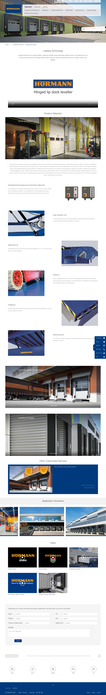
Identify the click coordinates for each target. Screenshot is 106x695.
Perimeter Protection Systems (31, 13)
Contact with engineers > (89, 487)
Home (6, 44)
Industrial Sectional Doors (57, 10)
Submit (18, 640)
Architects (45, 7)
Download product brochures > (88, 485)
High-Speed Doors (80, 10)
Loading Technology (91, 10)
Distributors (73, 1)
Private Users (37, 7)
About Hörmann (66, 1)
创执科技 (15, 688)
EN (97, 1)
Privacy (88, 692)
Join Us (87, 1)
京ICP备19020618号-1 (10, 692)
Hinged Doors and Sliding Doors (32, 10)
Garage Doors (45, 10)
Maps (93, 692)
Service (79, 1)
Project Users (28, 7)
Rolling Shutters (69, 10)
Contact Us (93, 1)
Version (99, 692)
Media (83, 1)
